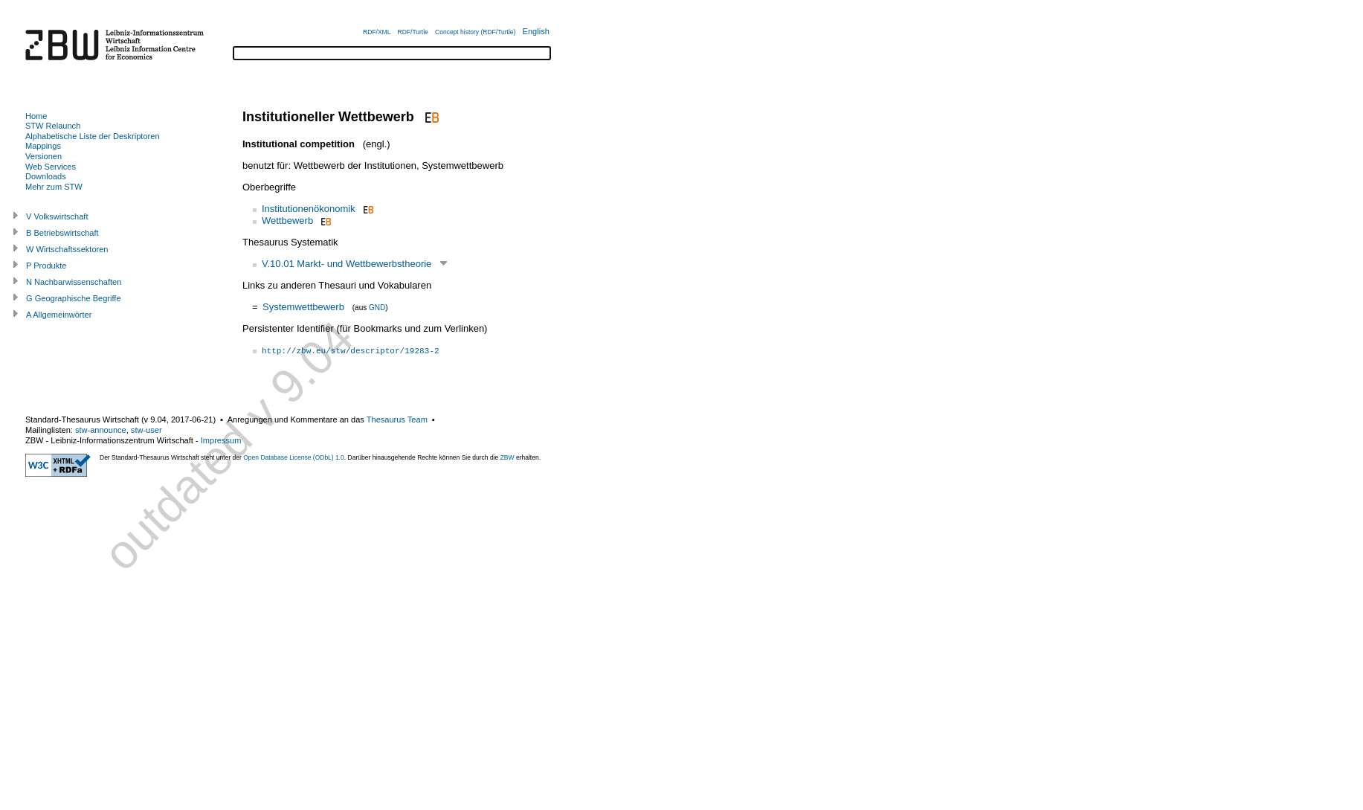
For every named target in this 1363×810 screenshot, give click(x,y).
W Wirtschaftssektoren (67, 249)
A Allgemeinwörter (58, 314)
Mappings (43, 145)
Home (36, 116)
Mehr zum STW (54, 186)
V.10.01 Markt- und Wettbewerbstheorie (346, 263)
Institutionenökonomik (308, 208)
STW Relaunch (52, 125)
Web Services (50, 166)
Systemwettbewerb (303, 306)
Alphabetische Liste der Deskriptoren (92, 136)
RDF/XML (376, 32)
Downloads (45, 176)
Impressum (221, 440)
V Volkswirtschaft (57, 216)
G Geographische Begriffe (73, 298)
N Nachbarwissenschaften (73, 281)
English (536, 31)
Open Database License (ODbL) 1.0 (293, 457)
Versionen (43, 156)
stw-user (146, 429)
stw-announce (100, 429)
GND (377, 307)
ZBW (507, 457)
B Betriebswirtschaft (62, 232)
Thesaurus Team (397, 419)
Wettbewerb (287, 220)
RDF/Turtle (413, 32)
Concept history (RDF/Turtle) (475, 32)
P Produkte (46, 265)
